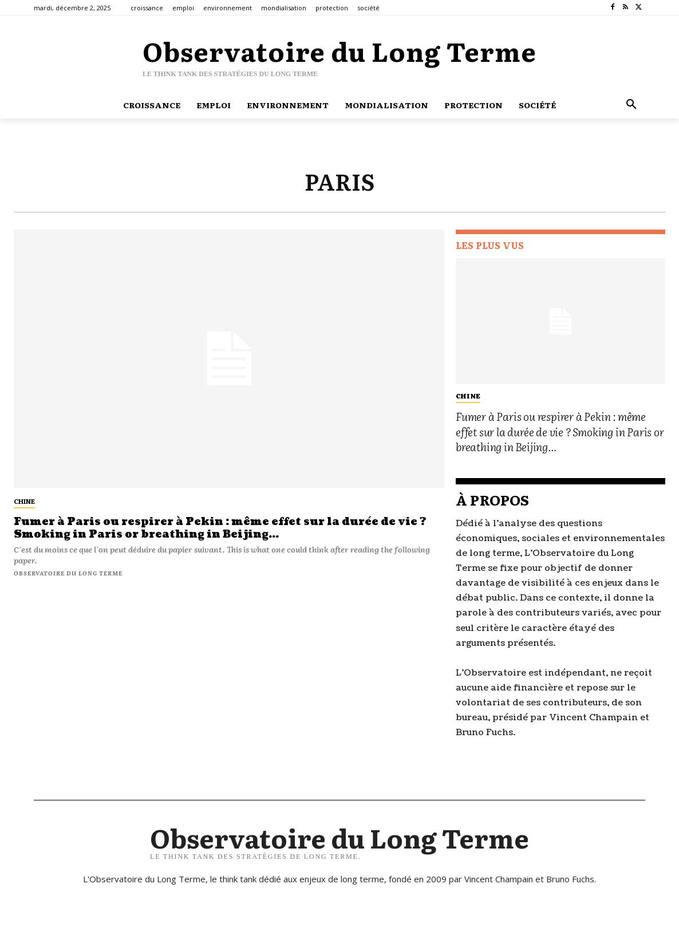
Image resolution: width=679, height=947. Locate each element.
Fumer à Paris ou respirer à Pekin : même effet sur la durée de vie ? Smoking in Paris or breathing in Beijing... (221, 528)
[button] (631, 105)
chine (24, 501)
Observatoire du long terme (68, 573)
